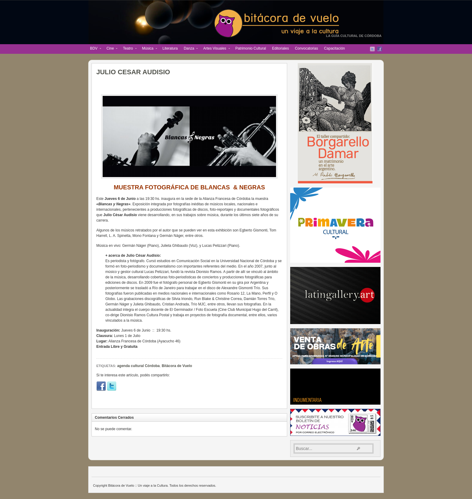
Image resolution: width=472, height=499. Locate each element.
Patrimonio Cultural (250, 48)
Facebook (379, 49)
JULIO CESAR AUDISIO (133, 72)
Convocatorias (306, 48)
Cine (111, 49)
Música (148, 49)
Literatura (170, 48)
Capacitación (334, 48)
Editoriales (280, 48)
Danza (189, 49)
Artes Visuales (215, 49)
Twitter (372, 49)
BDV (94, 49)
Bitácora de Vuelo (177, 366)
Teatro (128, 49)
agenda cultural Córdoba (138, 366)
